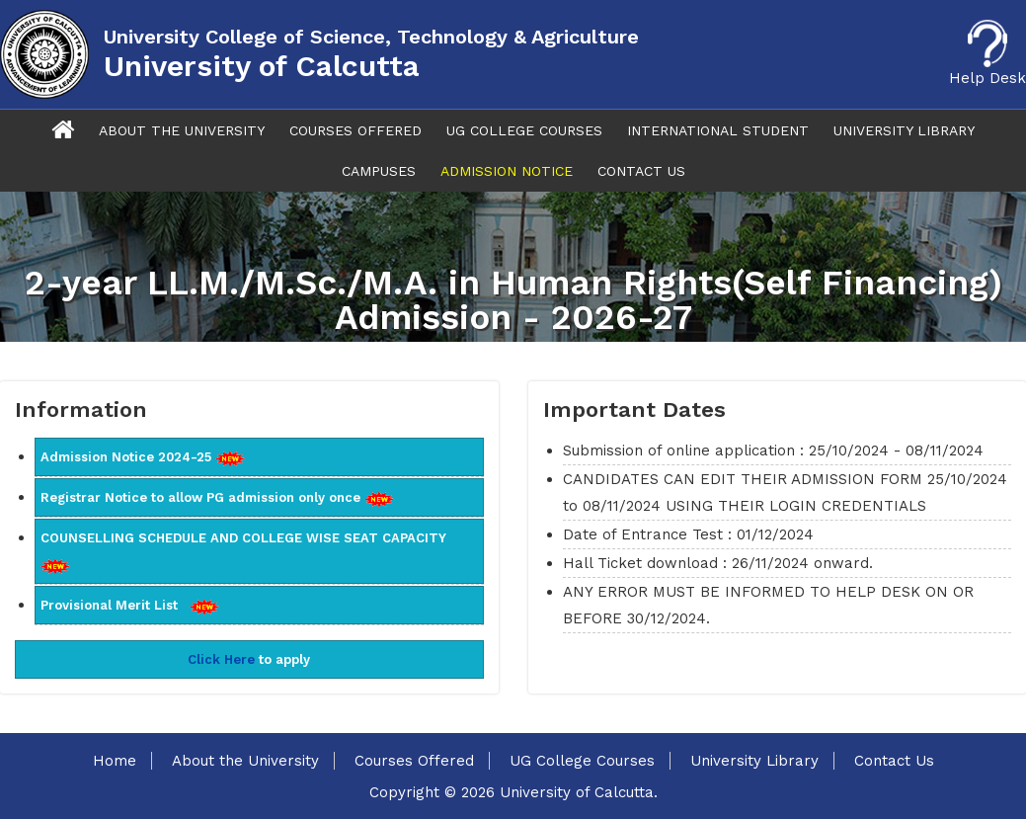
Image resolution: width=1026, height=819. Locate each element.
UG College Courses (524, 130)
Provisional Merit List (129, 606)
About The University (182, 130)
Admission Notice (506, 171)
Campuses (379, 171)
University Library (904, 130)
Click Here (221, 659)
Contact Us (641, 171)
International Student (718, 130)
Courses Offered (355, 130)
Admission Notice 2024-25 (142, 457)
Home (114, 761)
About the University (245, 761)
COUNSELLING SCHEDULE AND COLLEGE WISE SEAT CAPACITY (247, 552)
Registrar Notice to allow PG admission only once (217, 498)
